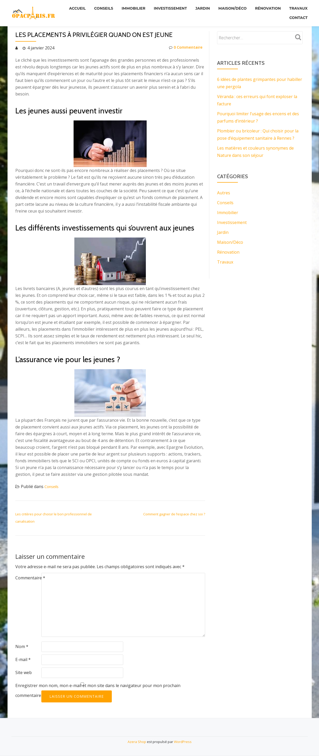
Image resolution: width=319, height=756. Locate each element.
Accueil (92, 7)
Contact (297, 14)
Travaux (269, 14)
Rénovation (294, 7)
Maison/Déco (256, 7)
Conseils (120, 7)
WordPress (183, 741)
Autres (223, 193)
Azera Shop (137, 741)
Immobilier (152, 7)
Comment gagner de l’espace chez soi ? (174, 514)
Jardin (225, 7)
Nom (21, 646)
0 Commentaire (185, 48)
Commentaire (30, 578)
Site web (23, 672)
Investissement (190, 7)
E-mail (23, 659)
